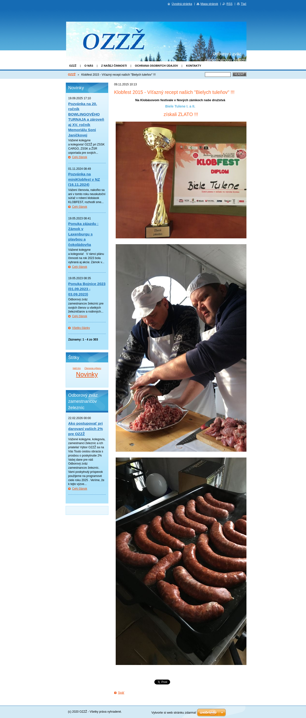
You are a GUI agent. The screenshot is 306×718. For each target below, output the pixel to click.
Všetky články (81, 328)
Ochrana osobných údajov (156, 65)
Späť (121, 692)
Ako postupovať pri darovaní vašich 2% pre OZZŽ (85, 428)
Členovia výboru (92, 368)
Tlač (243, 4)
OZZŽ (73, 65)
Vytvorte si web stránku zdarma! (173, 712)
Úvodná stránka (182, 4)
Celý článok (79, 157)
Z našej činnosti (114, 65)
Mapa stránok (209, 4)
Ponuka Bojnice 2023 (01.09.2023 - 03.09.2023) (87, 289)
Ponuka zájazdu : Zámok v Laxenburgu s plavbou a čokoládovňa (83, 234)
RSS (230, 4)
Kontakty (193, 65)
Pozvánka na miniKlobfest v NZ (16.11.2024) (84, 179)
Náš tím (77, 368)
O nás (88, 65)
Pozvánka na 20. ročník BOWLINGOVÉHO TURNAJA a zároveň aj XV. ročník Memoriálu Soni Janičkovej (86, 119)
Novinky (87, 374)
